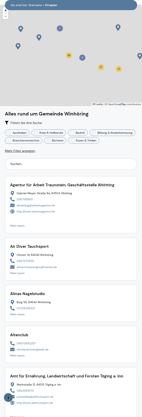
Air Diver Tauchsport (29, 246)
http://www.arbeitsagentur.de (36, 211)
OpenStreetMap (117, 104)
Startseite (35, 5)
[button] (118, 27)
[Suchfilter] (71, 164)
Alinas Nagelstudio (27, 293)
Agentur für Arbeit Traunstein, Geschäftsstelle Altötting (62, 184)
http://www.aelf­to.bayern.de (35, 403)
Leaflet (98, 104)
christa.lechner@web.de (32, 349)
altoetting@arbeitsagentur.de (36, 205)
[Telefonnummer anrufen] (21, 199)
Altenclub (19, 334)
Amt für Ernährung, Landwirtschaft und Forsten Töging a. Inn (66, 376)
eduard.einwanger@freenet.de (37, 267)
